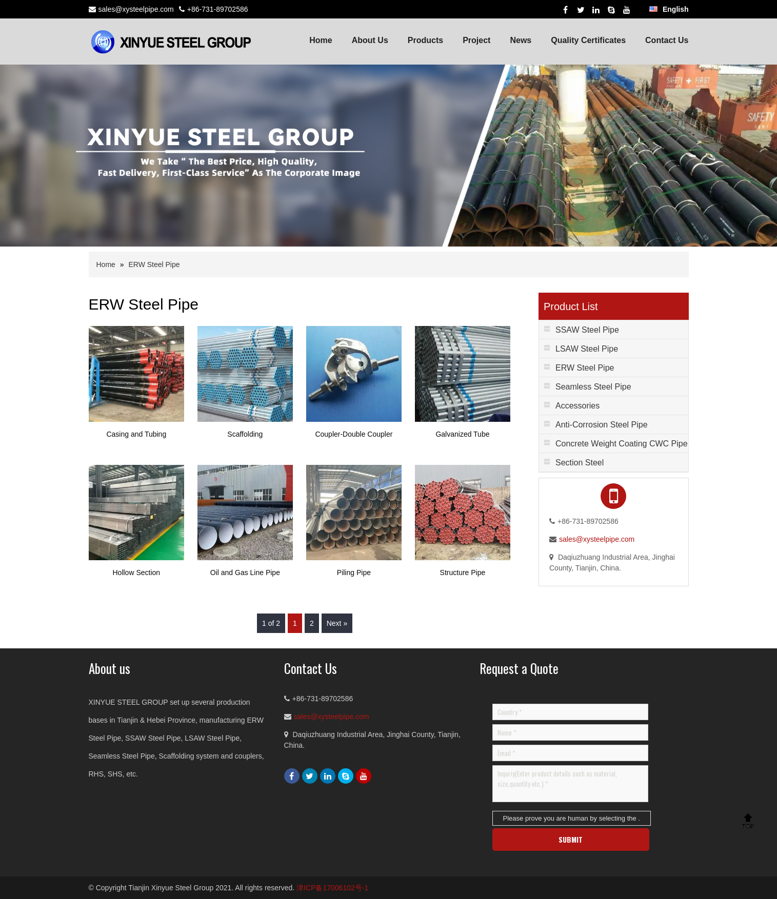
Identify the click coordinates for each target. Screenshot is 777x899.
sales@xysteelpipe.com (136, 9)
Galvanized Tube (462, 434)
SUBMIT (571, 839)
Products (425, 40)
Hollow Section (137, 572)
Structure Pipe (463, 572)
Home (320, 40)
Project (476, 40)
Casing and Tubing (136, 434)
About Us (370, 40)
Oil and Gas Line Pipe (245, 572)
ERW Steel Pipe (154, 264)
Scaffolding (245, 434)
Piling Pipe (354, 572)
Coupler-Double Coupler (353, 434)
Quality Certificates (588, 40)
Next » (337, 623)
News (520, 40)
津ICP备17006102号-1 (332, 888)
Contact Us (666, 40)
